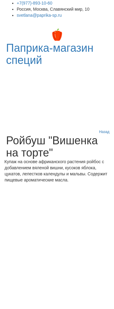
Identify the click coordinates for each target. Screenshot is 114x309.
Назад (104, 132)
